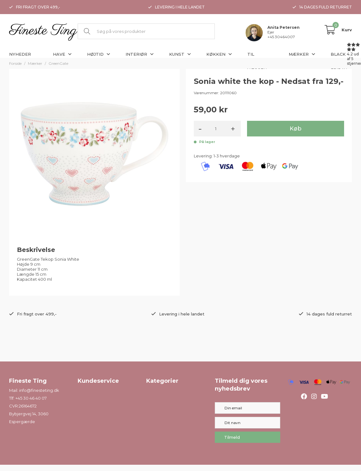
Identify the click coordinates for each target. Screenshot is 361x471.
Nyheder (20, 54)
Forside (15, 63)
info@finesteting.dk (39, 390)
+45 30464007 (281, 36)
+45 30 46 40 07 (31, 398)
